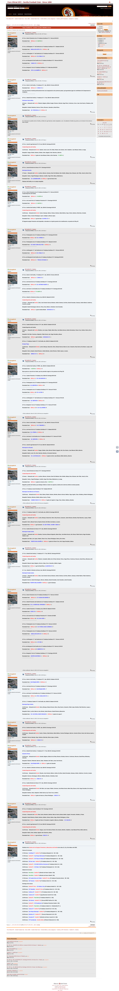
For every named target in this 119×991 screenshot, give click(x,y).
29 (104, 133)
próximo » (94, 23)
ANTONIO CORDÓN (11, 970)
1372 (15, 25)
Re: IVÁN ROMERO (11, 948)
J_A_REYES (20, 970)
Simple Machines (65, 985)
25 (111, 131)
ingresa (23, 6)
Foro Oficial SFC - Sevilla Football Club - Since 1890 (30, 2)
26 (98, 133)
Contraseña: (100, 28)
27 (100, 133)
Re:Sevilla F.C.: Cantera (30, 32)
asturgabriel (12, 33)
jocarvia (44, 945)
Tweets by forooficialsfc (102, 90)
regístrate (27, 6)
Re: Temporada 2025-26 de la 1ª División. (16, 956)
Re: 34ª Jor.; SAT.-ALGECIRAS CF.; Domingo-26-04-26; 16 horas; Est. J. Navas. (24, 959)
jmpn (28, 956)
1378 (29, 25)
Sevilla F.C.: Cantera (11, 952)
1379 (31, 25)
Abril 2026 (104, 122)
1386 (35, 25)
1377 (27, 25)
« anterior (90, 23)
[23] (107, 131)
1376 (25, 25)
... (11, 25)
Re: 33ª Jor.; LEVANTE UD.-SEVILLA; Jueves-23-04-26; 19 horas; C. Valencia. (24, 945)
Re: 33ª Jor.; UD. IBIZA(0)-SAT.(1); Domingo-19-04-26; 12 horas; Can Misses (24, 967)
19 (98, 131)
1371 (13, 25)
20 (100, 131)
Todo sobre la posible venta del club (15, 974)
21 (102, 131)
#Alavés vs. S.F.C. (107, 8)
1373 (18, 25)
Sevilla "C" (9, 963)
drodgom (26, 974)
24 (109, 131)
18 (111, 129)
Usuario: (101, 26)
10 (109, 127)
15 (104, 129)
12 (98, 129)
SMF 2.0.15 (54, 985)
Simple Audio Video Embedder (60, 987)
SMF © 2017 (59, 985)
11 (111, 127)
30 (106, 133)
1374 (20, 25)
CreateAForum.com (62, 986)
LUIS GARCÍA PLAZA (12, 941)
